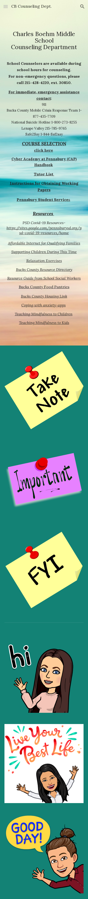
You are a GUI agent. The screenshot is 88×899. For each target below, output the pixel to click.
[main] (44, 42)
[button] (5, 6)
